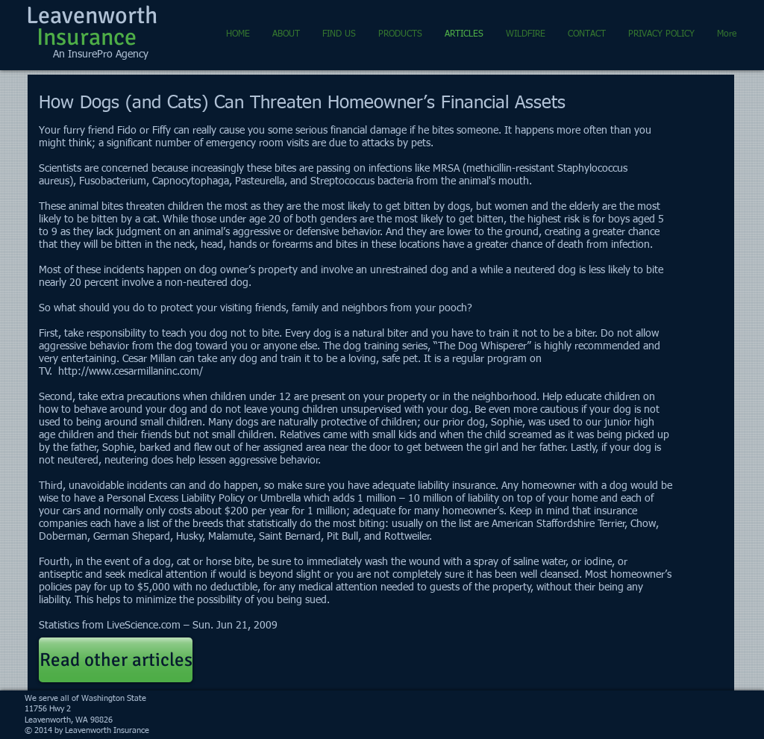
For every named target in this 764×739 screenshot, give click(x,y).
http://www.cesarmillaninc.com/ (130, 372)
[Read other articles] (115, 659)
